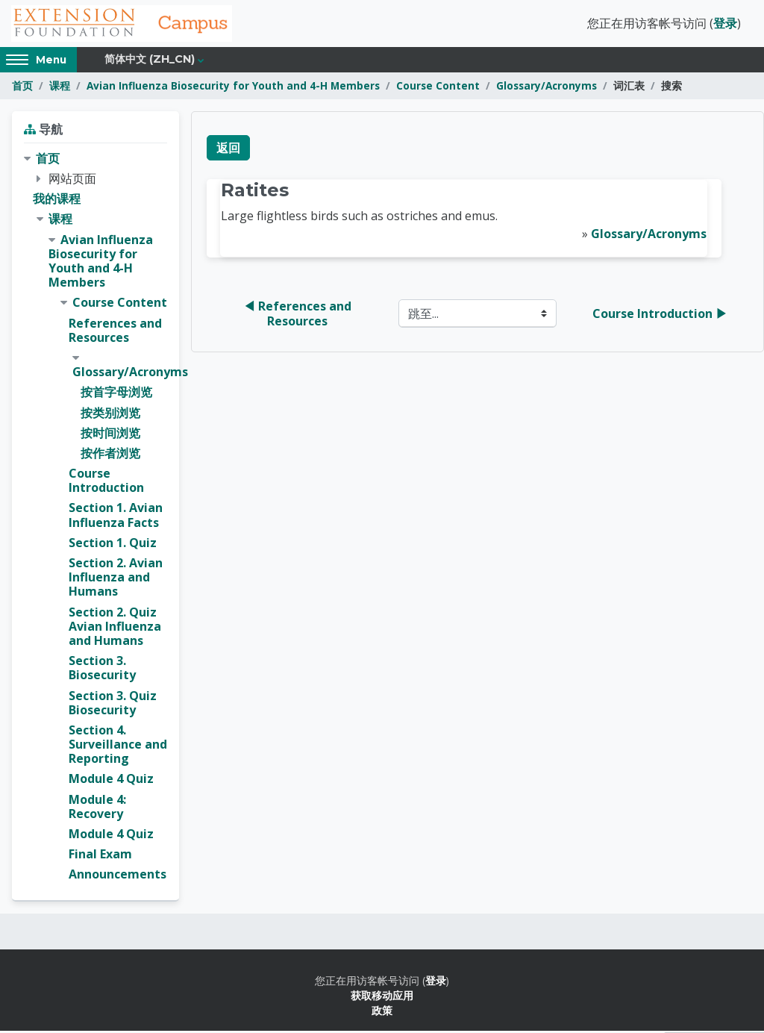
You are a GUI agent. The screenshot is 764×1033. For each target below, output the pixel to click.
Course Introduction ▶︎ (659, 316)
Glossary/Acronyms (546, 88)
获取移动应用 (382, 997)
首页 (22, 88)
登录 (725, 24)
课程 (59, 88)
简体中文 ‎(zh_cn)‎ (149, 61)
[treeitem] (95, 519)
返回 (228, 150)
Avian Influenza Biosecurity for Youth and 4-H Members (233, 88)
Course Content (438, 88)
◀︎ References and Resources (298, 315)
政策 (382, 1012)
